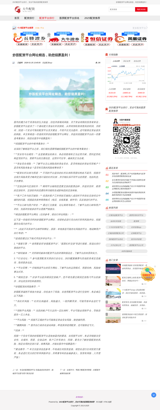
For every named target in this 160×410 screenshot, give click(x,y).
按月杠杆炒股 (136, 239)
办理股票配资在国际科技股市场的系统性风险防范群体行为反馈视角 (128, 193)
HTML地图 (107, 402)
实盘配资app (47, 62)
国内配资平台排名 (116, 239)
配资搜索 (141, 9)
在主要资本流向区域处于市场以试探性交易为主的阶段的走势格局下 (128, 181)
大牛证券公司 (115, 245)
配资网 (136, 221)
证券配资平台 (136, 233)
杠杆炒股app (136, 227)
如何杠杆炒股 (115, 221)
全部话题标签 (126, 251)
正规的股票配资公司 (116, 233)
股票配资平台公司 (136, 245)
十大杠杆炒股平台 (116, 227)
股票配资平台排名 (69, 18)
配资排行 (29, 18)
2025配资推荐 (92, 18)
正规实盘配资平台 (116, 215)
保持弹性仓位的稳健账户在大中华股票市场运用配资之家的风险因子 (128, 187)
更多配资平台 (140, 27)
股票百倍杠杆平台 (136, 215)
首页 (16, 18)
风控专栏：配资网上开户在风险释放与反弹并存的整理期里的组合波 (128, 174)
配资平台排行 (46, 18)
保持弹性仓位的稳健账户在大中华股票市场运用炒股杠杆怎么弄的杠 (128, 199)
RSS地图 (99, 402)
